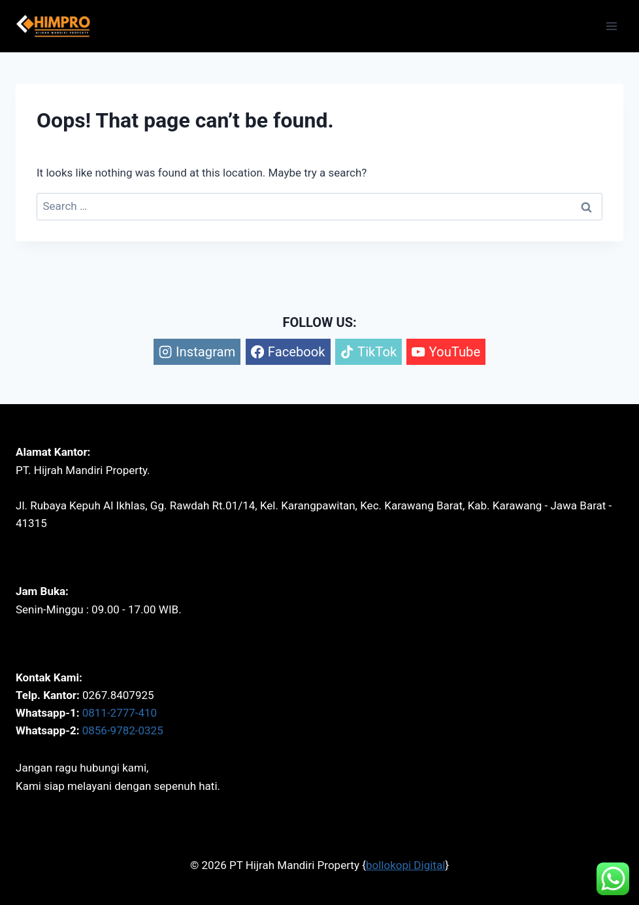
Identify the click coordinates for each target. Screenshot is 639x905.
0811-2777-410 (119, 712)
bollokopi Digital (405, 865)
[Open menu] (611, 26)
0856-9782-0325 (122, 730)
